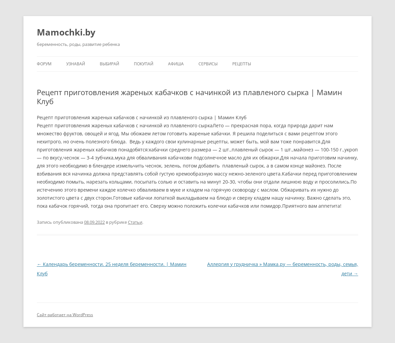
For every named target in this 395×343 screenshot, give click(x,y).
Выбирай (109, 64)
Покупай (143, 64)
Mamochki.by (66, 32)
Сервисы (208, 64)
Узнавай (75, 64)
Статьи (135, 222)
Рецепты (241, 64)
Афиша (176, 64)
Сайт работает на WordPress (65, 315)
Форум (44, 64)
